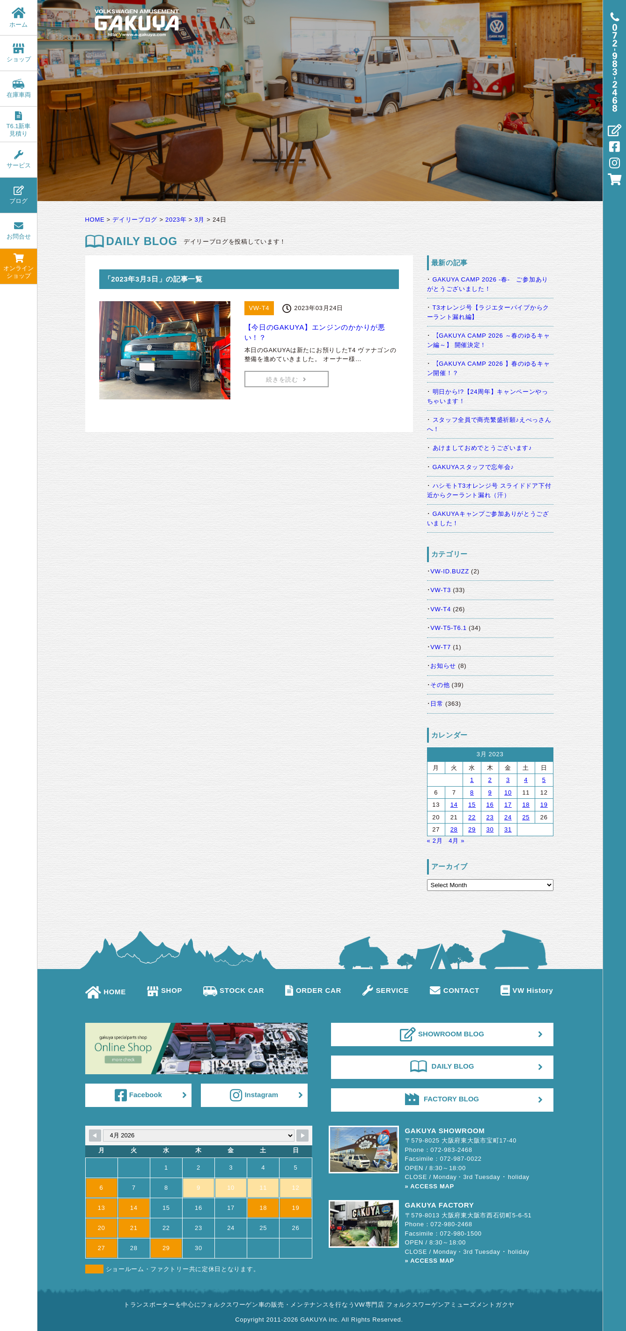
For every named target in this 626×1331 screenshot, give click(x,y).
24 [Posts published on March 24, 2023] (508, 817)
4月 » (456, 840)
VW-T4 (440, 609)
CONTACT (454, 990)
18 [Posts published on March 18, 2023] (526, 804)
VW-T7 (440, 647)
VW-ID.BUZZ (449, 571)
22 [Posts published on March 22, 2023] (472, 817)
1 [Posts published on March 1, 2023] (472, 779)
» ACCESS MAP (429, 1186)
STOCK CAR (233, 990)
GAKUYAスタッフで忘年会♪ (473, 466)
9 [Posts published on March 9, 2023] (490, 792)
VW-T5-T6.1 (448, 627)
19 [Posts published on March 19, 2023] (544, 804)
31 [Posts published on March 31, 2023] (508, 829)
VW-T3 (440, 589)
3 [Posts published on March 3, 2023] (508, 779)
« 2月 (435, 840)
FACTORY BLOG (442, 1099)
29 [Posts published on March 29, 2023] (472, 829)
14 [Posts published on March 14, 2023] (454, 804)
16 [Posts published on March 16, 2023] (490, 804)
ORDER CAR (313, 990)
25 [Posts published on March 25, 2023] (526, 817)
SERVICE (385, 990)
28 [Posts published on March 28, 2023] (454, 829)
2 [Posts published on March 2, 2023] (490, 779)
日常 (436, 703)
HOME (105, 992)
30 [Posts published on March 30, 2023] (490, 829)
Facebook (138, 1095)
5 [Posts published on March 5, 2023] (544, 779)
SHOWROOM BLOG (442, 1034)
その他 (439, 684)
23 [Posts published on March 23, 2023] (490, 817)
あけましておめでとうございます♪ (482, 447)
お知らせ (443, 665)
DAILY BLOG (442, 1066)
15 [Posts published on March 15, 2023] (472, 804)
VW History (527, 990)
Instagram (254, 1095)
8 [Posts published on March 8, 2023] (472, 792)
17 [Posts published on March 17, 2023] (508, 804)
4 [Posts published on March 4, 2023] (526, 779)
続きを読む (286, 379)
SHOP (164, 990)
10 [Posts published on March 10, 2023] (508, 792)
